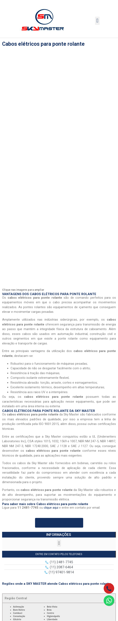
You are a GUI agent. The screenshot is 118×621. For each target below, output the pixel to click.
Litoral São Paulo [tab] (17, 456)
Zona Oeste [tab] (13, 419)
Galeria (59, 567)
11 (14, 505)
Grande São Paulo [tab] (18, 447)
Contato (59, 587)
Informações (59, 580)
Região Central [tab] (16, 367)
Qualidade (59, 560)
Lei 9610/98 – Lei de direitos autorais (55, 474)
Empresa (59, 546)
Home (59, 540)
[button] (97, 21)
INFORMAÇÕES (58, 303)
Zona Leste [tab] (13, 438)
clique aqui (51, 276)
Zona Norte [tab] (13, 409)
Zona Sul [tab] (11, 428)
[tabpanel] (59, 388)
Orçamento (59, 573)
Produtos (59, 553)
